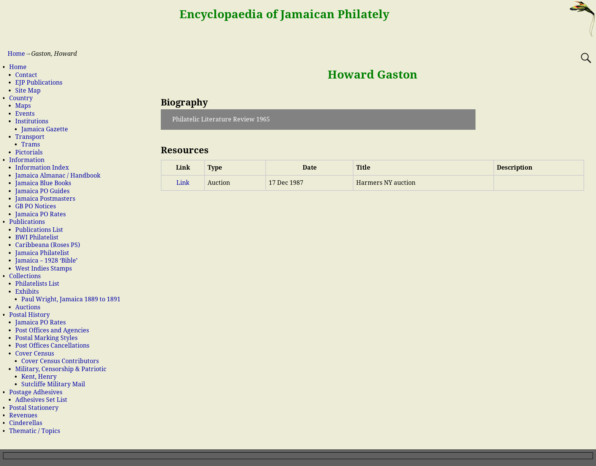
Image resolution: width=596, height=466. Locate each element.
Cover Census (34, 353)
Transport (29, 136)
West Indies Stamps (43, 268)
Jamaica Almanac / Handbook (57, 175)
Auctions (27, 307)
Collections (25, 276)
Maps (23, 105)
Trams (30, 144)
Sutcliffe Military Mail (53, 384)
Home (16, 53)
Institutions (31, 121)
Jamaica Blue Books (43, 183)
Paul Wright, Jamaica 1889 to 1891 (70, 299)
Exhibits (27, 291)
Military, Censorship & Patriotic (60, 369)
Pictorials (29, 152)
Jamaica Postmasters (45, 198)
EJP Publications (38, 82)
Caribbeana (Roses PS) (47, 245)
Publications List (39, 229)
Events (25, 113)
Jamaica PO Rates (40, 214)
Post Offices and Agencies (52, 330)
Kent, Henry (39, 376)
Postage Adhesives (35, 392)
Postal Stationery (34, 407)
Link (182, 182)
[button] (318, 119)
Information (26, 160)
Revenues (23, 415)
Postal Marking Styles (46, 338)
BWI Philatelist (37, 237)
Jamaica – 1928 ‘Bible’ (46, 260)
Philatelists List (37, 283)
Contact (26, 75)
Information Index (42, 167)
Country (21, 98)
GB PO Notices (35, 206)
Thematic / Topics (34, 431)
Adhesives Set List (41, 399)
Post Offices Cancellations (52, 345)
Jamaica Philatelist (42, 253)
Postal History (29, 314)
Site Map (28, 90)
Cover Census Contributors (60, 361)
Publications (27, 221)
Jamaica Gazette (44, 129)
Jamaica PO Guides (42, 191)
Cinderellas (25, 423)
